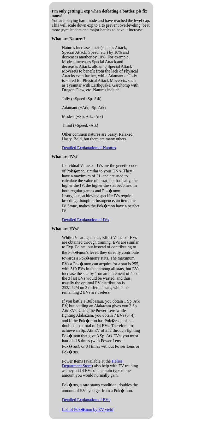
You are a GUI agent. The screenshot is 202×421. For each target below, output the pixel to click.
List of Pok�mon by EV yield (88, 409)
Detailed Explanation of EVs (86, 400)
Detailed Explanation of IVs (85, 220)
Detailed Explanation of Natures (89, 148)
